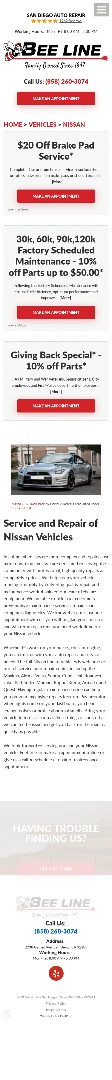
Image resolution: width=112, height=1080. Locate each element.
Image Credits (56, 1009)
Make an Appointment (56, 98)
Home (13, 124)
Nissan (74, 124)
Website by (56, 1016)
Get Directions (56, 869)
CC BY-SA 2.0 (21, 507)
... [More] (56, 181)
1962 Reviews (70, 21)
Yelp (56, 973)
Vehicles (42, 124)
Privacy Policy (56, 1003)
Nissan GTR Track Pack (28, 504)
